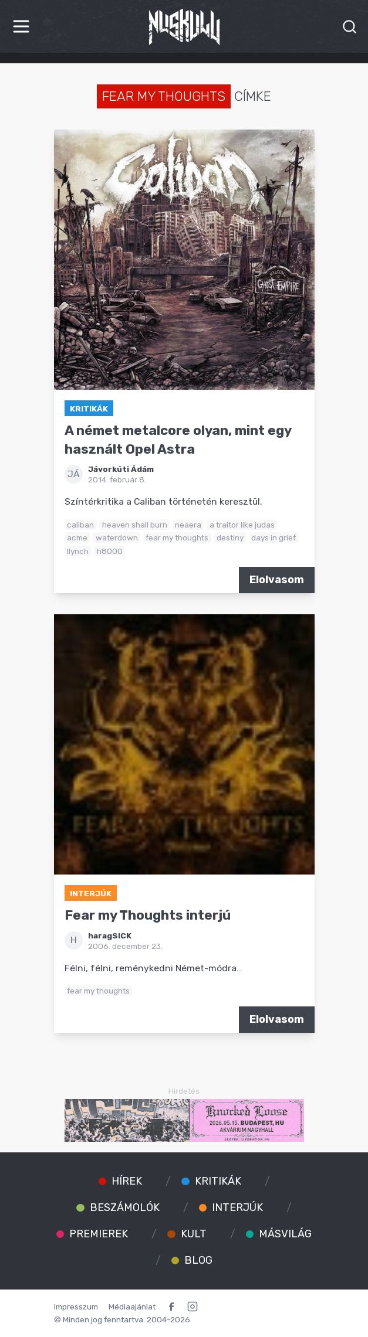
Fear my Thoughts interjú (148, 915)
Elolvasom (276, 579)
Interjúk (91, 893)
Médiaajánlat (132, 1306)
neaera (188, 524)
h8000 (110, 551)
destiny (230, 537)
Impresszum (76, 1306)
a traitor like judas (242, 524)
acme (77, 537)
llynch (78, 551)
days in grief (273, 537)
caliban (80, 524)
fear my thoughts (177, 537)
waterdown (117, 537)
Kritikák (89, 408)
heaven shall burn (134, 524)
